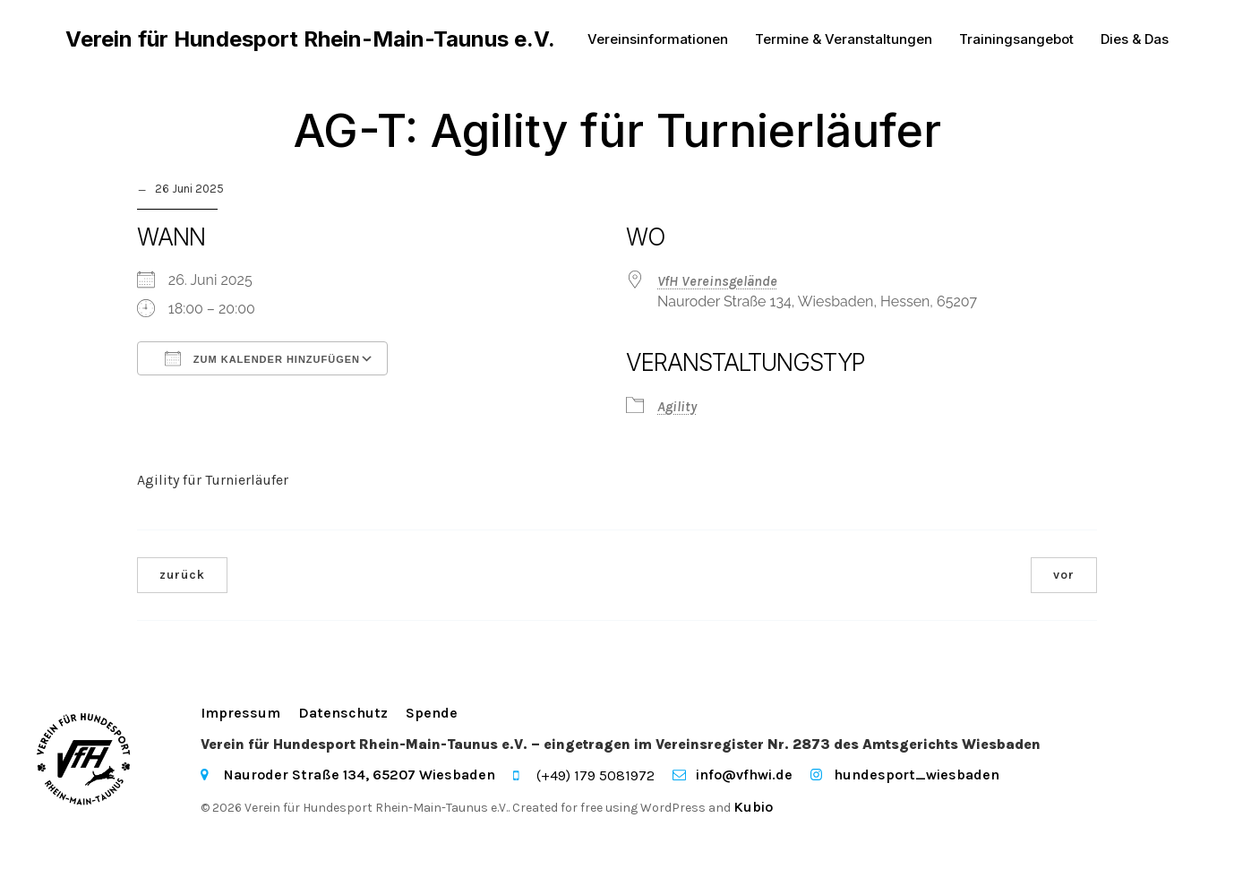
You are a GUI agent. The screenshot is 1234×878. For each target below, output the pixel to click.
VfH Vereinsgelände (717, 282)
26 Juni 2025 (189, 190)
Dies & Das (1135, 39)
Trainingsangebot (1016, 39)
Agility (677, 408)
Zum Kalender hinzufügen (262, 360)
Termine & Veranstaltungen (843, 39)
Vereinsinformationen (657, 39)
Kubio (753, 808)
